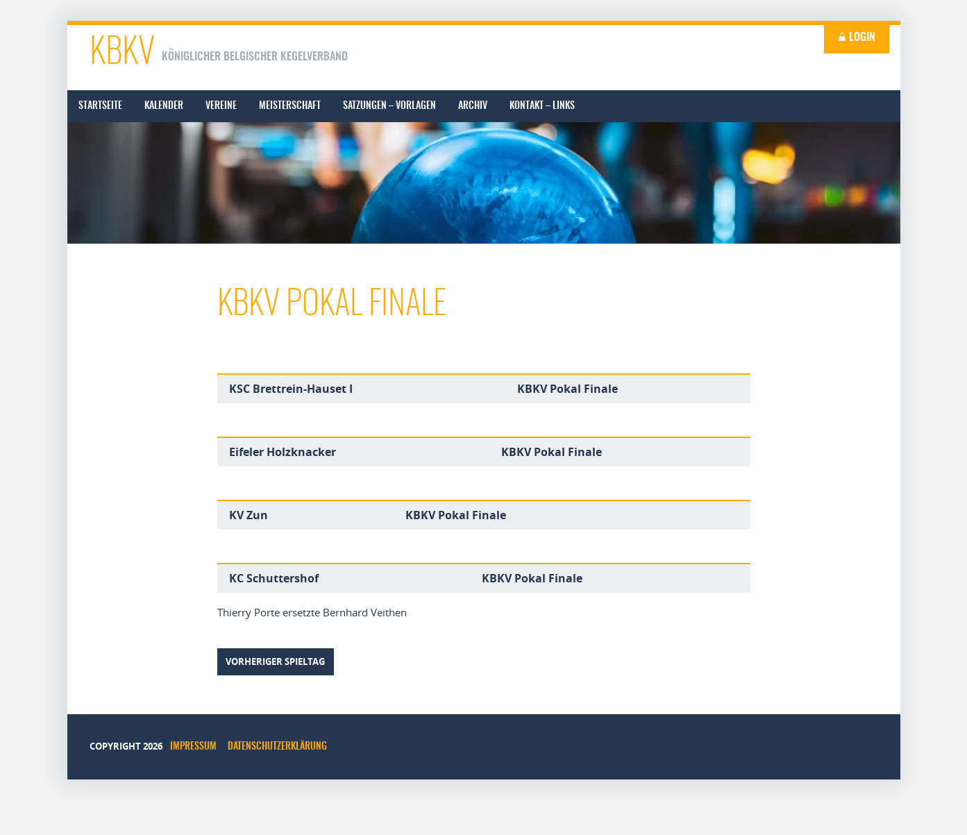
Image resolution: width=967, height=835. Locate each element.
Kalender (163, 106)
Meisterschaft (290, 106)
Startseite (100, 106)
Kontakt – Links (542, 106)
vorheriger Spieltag (275, 661)
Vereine (221, 106)
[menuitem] (100, 106)
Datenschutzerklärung (277, 747)
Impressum (193, 747)
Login (856, 37)
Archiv (472, 106)
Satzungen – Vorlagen (389, 106)
